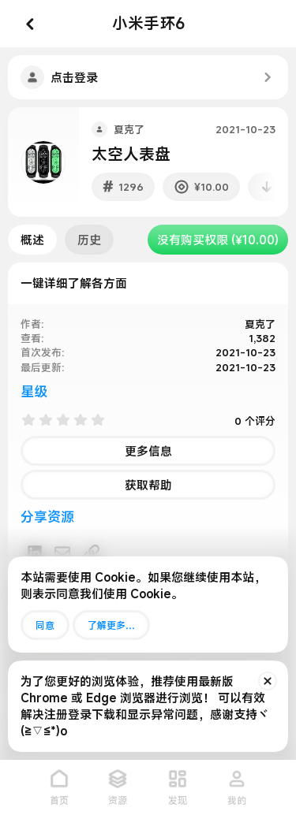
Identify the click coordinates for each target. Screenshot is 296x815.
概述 (32, 239)
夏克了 (129, 129)
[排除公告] (267, 681)
